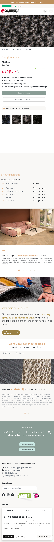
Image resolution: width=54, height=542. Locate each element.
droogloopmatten (16, 49)
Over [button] (43, 510)
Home (5, 49)
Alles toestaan (8, 536)
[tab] (19, 270)
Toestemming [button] (10, 510)
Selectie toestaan (44, 536)
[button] (27, 2)
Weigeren (20, 536)
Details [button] (27, 510)
